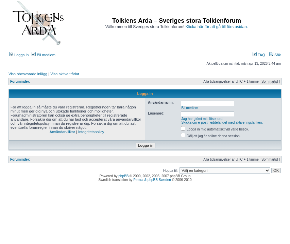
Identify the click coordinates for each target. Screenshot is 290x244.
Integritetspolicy (91, 132)
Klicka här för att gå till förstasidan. (217, 26)
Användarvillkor (62, 132)
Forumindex (20, 81)
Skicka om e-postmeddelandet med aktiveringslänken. (222, 122)
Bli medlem (43, 55)
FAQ (259, 55)
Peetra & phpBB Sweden (152, 180)
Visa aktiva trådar (64, 74)
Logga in (19, 55)
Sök (275, 55)
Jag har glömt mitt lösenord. (202, 119)
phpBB (123, 176)
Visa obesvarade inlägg (27, 74)
